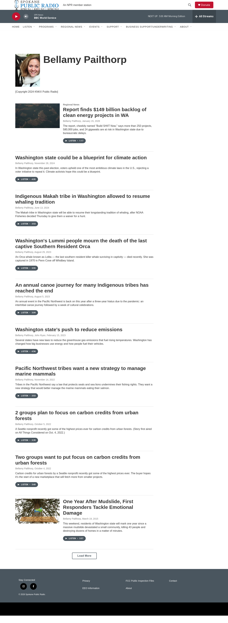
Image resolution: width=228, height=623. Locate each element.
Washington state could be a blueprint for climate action (81, 165)
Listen (27, 34)
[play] (16, 24)
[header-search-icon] (191, 8)
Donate (208, 8)
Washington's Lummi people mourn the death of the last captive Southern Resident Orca (81, 250)
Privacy (86, 588)
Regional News (71, 34)
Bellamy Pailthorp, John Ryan (30, 342)
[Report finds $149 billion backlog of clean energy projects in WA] (37, 123)
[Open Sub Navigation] (34, 34)
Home (16, 34)
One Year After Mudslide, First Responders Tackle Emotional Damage (98, 514)
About (184, 34)
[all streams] (204, 23)
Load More (84, 563)
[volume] (26, 24)
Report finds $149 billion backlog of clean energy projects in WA (104, 119)
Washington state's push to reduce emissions (68, 337)
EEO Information (91, 595)
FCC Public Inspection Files (140, 588)
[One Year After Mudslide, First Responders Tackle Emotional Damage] (37, 518)
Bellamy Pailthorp (72, 128)
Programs (46, 34)
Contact (173, 588)
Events (94, 34)
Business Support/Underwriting (149, 34)
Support (113, 34)
